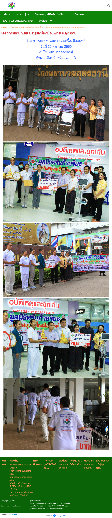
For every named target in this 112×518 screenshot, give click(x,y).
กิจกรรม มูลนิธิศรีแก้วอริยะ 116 (24, 27)
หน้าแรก (4, 27)
